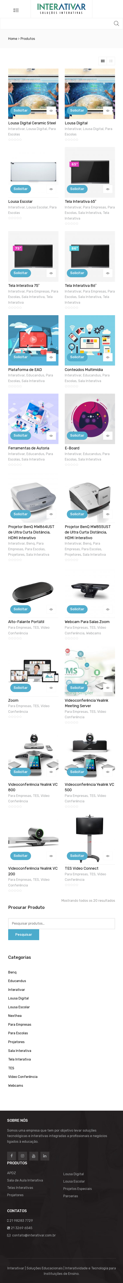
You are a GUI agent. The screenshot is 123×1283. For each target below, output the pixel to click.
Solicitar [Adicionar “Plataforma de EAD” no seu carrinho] (21, 357)
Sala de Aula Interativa (25, 1180)
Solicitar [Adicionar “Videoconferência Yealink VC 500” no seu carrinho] (77, 772)
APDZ (11, 1173)
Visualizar (51, 111)
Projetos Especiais (77, 1189)
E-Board (72, 448)
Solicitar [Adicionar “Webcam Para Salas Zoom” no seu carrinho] (77, 609)
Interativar (16, 129)
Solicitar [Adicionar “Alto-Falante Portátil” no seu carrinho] (21, 609)
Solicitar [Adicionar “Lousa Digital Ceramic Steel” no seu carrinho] (21, 110)
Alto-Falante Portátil (26, 621)
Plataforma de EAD (25, 369)
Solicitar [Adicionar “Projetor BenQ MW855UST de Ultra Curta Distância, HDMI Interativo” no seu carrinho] (77, 514)
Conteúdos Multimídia (84, 369)
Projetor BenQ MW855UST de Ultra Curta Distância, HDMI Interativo (88, 532)
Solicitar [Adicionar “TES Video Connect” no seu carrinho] (77, 856)
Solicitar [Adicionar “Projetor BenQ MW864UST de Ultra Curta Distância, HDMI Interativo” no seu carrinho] (21, 514)
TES (36, 628)
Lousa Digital (36, 129)
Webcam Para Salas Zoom (87, 621)
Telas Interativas (20, 1188)
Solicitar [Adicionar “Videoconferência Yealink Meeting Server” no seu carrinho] (77, 688)
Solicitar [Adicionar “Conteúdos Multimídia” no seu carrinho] (77, 357)
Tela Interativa (19, 1059)
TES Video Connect (81, 868)
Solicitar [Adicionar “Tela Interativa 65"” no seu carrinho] (77, 189)
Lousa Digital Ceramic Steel (32, 123)
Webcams (93, 633)
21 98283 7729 (21, 1221)
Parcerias (70, 1196)
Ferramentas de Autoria (28, 448)
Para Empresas (94, 207)
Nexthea (15, 1016)
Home (12, 39)
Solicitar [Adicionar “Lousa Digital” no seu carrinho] (77, 110)
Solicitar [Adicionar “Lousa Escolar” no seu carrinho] (21, 189)
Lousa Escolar (20, 201)
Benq (30, 543)
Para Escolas (35, 549)
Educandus (35, 375)
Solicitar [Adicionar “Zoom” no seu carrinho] (21, 688)
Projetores (16, 555)
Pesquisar (23, 935)
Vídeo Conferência (23, 1077)
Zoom (13, 700)
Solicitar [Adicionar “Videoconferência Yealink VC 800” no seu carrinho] (21, 772)
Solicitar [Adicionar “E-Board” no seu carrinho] (77, 435)
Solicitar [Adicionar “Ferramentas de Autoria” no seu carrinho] (21, 435)
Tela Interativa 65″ (80, 201)
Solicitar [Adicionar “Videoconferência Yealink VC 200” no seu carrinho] (21, 856)
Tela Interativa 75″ (24, 285)
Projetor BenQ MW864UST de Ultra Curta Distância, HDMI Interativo (31, 532)
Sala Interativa (89, 213)
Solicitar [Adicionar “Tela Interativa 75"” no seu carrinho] (21, 273)
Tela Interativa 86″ (81, 285)
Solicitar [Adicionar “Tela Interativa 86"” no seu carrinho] (77, 273)
